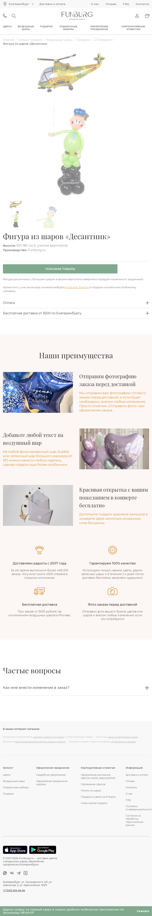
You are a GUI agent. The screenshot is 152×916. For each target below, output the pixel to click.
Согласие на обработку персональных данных (134, 825)
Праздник (83, 40)
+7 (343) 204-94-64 (14, 894)
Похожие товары (56, 269)
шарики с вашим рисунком (48, 741)
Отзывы (111, 3)
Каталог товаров (30, 40)
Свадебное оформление (51, 779)
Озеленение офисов (93, 788)
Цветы (7, 26)
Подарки (46, 26)
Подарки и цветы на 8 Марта (98, 801)
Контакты (142, 3)
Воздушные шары (26, 28)
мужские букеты (81, 291)
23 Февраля (103, 40)
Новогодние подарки (94, 807)
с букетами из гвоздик (123, 746)
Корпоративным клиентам (133, 28)
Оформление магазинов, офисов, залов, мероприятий (98, 781)
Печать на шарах (91, 795)
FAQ (126, 3)
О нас (95, 3)
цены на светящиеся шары (123, 741)
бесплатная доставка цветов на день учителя (40, 746)
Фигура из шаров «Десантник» (25, 44)
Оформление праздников (99, 28)
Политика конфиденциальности (137, 812)
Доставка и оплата (52, 3)
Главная (8, 40)
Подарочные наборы (68, 28)
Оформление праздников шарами (51, 787)
